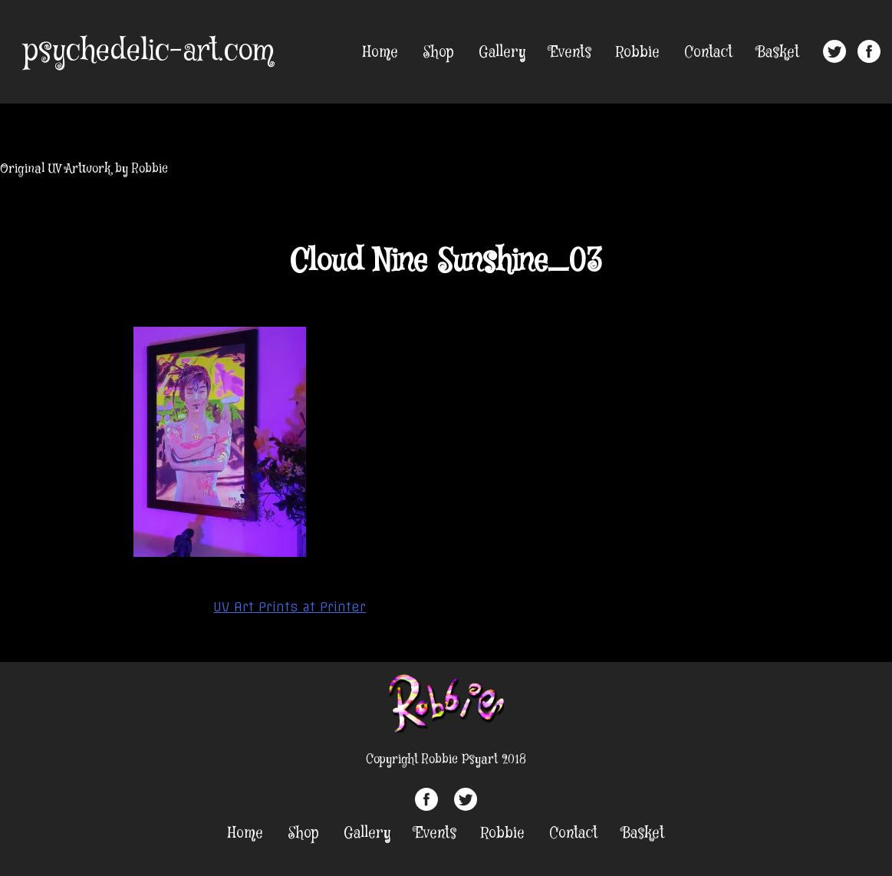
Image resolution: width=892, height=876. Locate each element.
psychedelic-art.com (148, 51)
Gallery (502, 52)
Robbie (638, 52)
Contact (708, 52)
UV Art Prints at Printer (289, 606)
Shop (438, 52)
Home (380, 52)
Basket (778, 52)
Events (570, 52)
